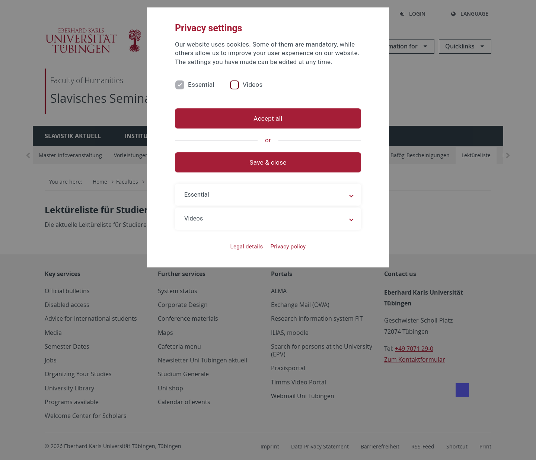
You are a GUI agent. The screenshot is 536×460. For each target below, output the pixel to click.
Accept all (267, 118)
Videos (253, 84)
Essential (201, 84)
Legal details (246, 246)
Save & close (268, 162)
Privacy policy (288, 246)
